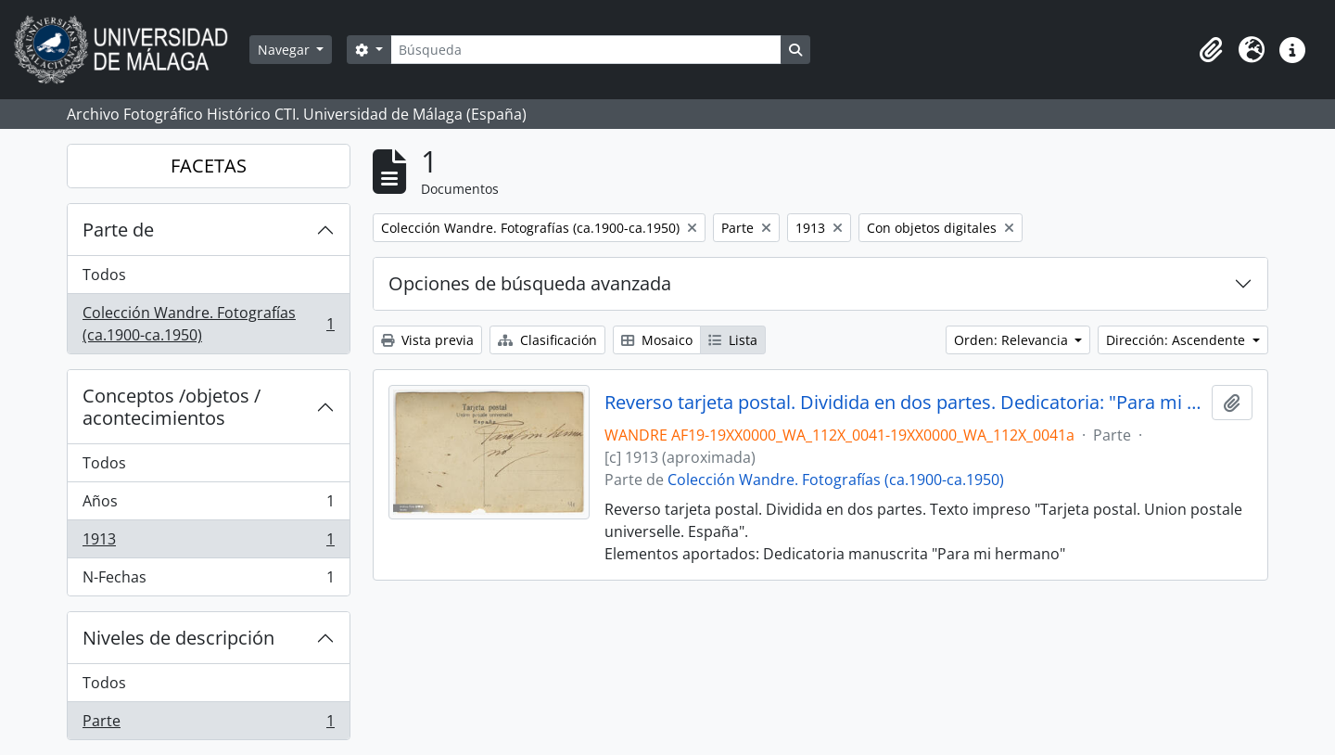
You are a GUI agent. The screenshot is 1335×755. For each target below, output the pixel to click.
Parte (208, 724)
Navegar (285, 49)
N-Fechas (208, 580)
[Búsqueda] (586, 49)
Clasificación (547, 340)
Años (208, 505)
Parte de (118, 229)
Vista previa (427, 340)
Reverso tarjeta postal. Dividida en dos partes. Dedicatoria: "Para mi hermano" (904, 402)
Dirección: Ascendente (1177, 340)
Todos (104, 274)
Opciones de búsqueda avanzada (529, 283)
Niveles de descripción (178, 637)
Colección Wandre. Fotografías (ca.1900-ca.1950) (208, 323)
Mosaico (657, 340)
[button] (1210, 50)
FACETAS (209, 165)
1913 (208, 543)
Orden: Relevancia (1013, 340)
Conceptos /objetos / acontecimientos (172, 406)
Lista (732, 340)
